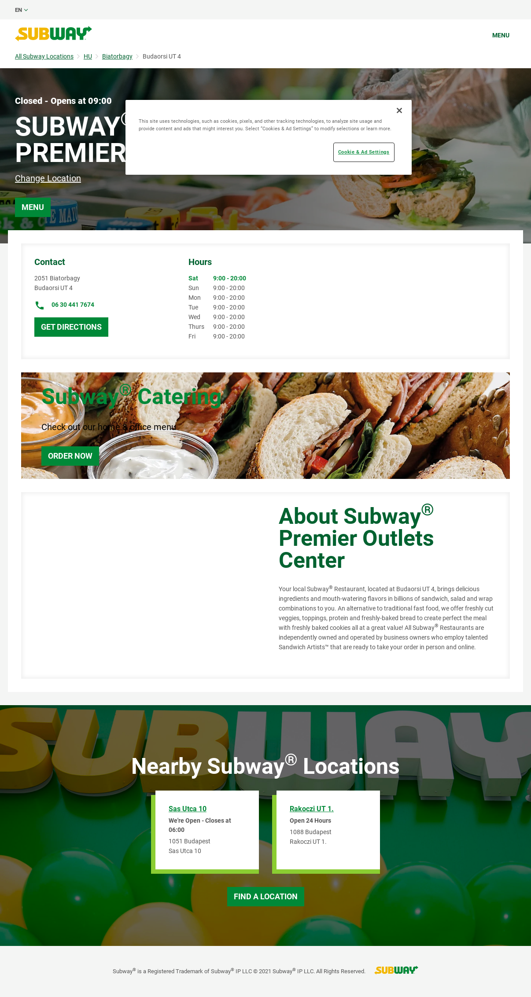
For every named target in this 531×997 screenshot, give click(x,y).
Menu (500, 35)
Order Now (70, 455)
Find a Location (266, 896)
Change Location (48, 178)
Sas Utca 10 (187, 809)
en (18, 10)
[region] (268, 137)
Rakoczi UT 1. (312, 809)
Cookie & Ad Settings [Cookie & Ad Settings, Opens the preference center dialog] (363, 152)
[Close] (399, 110)
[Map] (140, 585)
